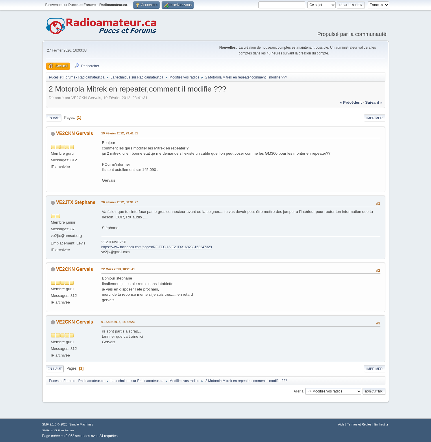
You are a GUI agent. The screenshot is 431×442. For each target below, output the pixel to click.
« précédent (351, 102)
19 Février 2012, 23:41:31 (119, 133)
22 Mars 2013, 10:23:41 (118, 269)
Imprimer (375, 118)
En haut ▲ (381, 424)
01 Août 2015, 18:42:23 (118, 322)
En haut (55, 368)
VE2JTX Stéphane (75, 202)
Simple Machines (81, 424)
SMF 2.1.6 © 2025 (55, 424)
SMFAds (47, 430)
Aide (341, 424)
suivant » (373, 102)
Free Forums (66, 430)
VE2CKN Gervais (74, 133)
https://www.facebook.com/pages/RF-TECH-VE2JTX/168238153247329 (156, 247)
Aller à (299, 391)
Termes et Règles (359, 424)
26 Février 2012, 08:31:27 (119, 202)
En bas (54, 118)
